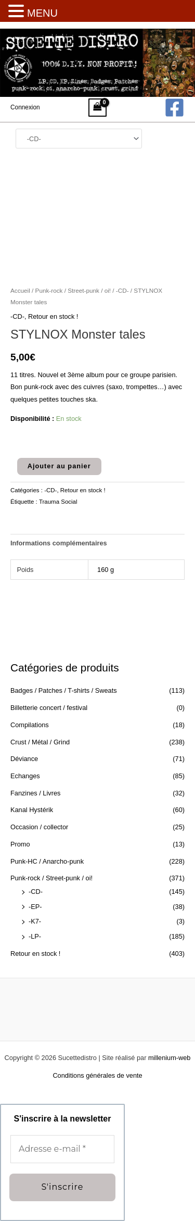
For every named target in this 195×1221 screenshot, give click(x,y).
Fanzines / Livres (35, 793)
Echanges (25, 776)
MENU (42, 13)
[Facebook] (174, 107)
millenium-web (169, 1058)
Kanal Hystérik (31, 810)
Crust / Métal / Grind (40, 742)
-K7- (35, 921)
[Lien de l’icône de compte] (25, 107)
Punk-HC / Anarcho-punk (47, 861)
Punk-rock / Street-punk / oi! (51, 878)
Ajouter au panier (59, 466)
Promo (20, 844)
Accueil (20, 290)
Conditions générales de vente (97, 1075)
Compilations (29, 725)
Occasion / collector (39, 827)
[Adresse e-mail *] (62, 1149)
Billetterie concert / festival (48, 708)
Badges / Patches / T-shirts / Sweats (63, 690)
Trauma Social (58, 502)
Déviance (24, 759)
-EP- (35, 907)
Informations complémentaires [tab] (58, 543)
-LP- (35, 936)
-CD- (36, 891)
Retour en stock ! (35, 953)
